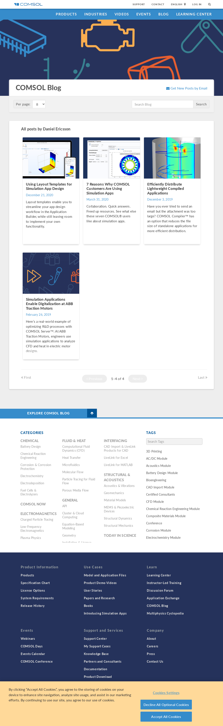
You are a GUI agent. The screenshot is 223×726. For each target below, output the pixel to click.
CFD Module (155, 501)
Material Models (115, 500)
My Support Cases (97, 646)
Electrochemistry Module (163, 537)
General (70, 500)
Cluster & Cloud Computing (73, 515)
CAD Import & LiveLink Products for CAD (119, 448)
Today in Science (120, 535)
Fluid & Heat (74, 440)
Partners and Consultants (103, 661)
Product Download (98, 676)
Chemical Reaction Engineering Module (172, 509)
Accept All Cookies (166, 716)
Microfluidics (71, 465)
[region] (111, 703)
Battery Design (30, 446)
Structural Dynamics (118, 518)
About (151, 638)
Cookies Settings (166, 692)
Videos (122, 14)
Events (143, 14)
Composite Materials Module (166, 516)
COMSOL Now (33, 504)
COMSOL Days (32, 646)
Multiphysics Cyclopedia (165, 613)
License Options (33, 590)
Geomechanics (114, 493)
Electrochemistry (31, 476)
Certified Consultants (160, 494)
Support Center (95, 638)
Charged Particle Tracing (36, 519)
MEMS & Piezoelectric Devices (119, 509)
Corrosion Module (158, 530)
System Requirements (37, 598)
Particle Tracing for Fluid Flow (78, 481)
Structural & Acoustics (117, 477)
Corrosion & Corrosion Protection (35, 467)
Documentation (95, 669)
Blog (163, 14)
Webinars (28, 638)
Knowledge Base (96, 654)
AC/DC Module (156, 458)
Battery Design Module (162, 473)
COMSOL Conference (37, 661)
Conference (154, 523)
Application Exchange (163, 598)
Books (88, 605)
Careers (152, 646)
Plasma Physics (30, 537)
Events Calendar (33, 654)
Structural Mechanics (118, 525)
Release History (33, 605)
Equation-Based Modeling (73, 526)
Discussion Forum (160, 590)
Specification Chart (35, 583)
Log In (197, 4)
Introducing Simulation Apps (105, 613)
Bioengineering (156, 480)
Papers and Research (99, 598)
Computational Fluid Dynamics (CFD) (76, 448)
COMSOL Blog (157, 605)
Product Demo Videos (100, 583)
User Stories (93, 590)
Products (66, 14)
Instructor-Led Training (164, 583)
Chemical (29, 440)
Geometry (69, 535)
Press (151, 654)
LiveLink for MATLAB (118, 465)
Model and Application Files (105, 575)
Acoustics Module (158, 465)
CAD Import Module (160, 487)
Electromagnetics (38, 513)
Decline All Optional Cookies (166, 704)
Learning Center (194, 14)
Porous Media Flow (75, 490)
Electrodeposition (32, 483)
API (64, 506)
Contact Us (155, 661)
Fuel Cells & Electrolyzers (29, 492)
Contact (158, 4)
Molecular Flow (72, 472)
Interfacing (115, 440)
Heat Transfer (71, 457)
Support (139, 4)
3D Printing (154, 451)
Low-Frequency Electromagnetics (32, 528)
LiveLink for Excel (116, 457)
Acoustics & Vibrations (119, 485)
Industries (95, 14)
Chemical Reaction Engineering (33, 455)
